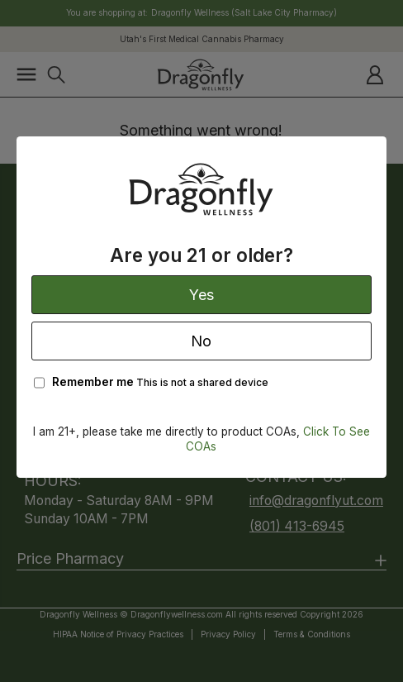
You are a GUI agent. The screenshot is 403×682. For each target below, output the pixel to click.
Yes (201, 294)
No (201, 341)
